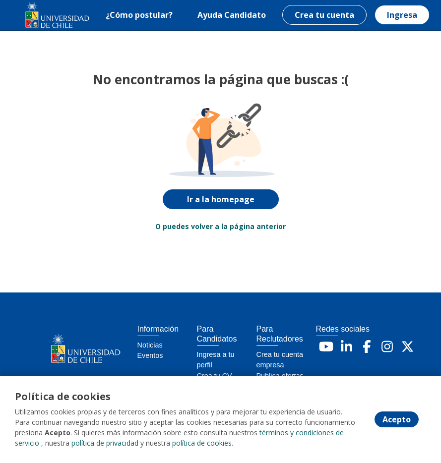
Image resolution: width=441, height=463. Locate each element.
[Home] (42, 15)
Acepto (396, 419)
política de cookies (202, 443)
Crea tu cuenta (324, 14)
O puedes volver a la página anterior (220, 226)
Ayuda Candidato (231, 14)
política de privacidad (104, 443)
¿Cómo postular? (139, 14)
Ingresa (402, 14)
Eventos (150, 355)
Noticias (150, 345)
